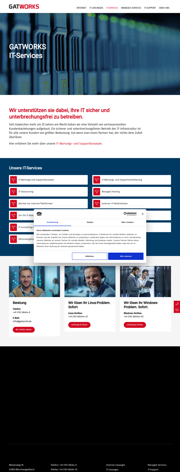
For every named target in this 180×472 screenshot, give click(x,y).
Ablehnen (89, 256)
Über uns (164, 7)
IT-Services (112, 7)
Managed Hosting (111, 191)
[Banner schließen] (143, 214)
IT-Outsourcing (25, 191)
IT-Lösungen (96, 7)
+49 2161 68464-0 (68, 465)
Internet (81, 7)
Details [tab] (90, 222)
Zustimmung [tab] (52, 222)
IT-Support (150, 7)
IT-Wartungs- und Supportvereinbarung (122, 179)
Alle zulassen (126, 256)
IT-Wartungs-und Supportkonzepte (36, 179)
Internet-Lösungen (115, 465)
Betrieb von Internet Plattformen (35, 203)
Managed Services (131, 7)
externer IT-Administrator (115, 203)
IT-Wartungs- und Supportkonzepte (79, 143)
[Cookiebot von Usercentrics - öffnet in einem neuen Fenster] (125, 214)
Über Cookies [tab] (127, 222)
